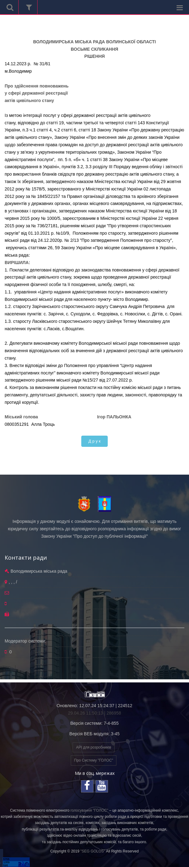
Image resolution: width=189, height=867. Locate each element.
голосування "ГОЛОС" (89, 810)
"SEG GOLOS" (92, 851)
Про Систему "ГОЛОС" (93, 760)
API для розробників (93, 747)
